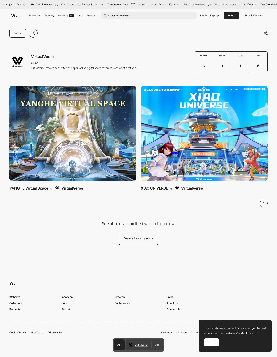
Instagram (181, 332)
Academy (66, 15)
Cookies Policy (17, 332)
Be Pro (231, 15)
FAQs (170, 296)
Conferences (122, 303)
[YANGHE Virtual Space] (72, 133)
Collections (15, 303)
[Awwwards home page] (119, 344)
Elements (14, 309)
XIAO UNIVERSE (154, 188)
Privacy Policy (55, 332)
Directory (49, 15)
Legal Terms (36, 332)
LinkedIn (196, 332)
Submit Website (254, 15)
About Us (172, 303)
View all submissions (138, 238)
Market (91, 15)
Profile (157, 345)
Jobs (80, 15)
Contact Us (173, 309)
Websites (14, 296)
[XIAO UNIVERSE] (204, 133)
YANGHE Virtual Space (28, 188)
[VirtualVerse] (68, 188)
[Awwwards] (14, 15)
